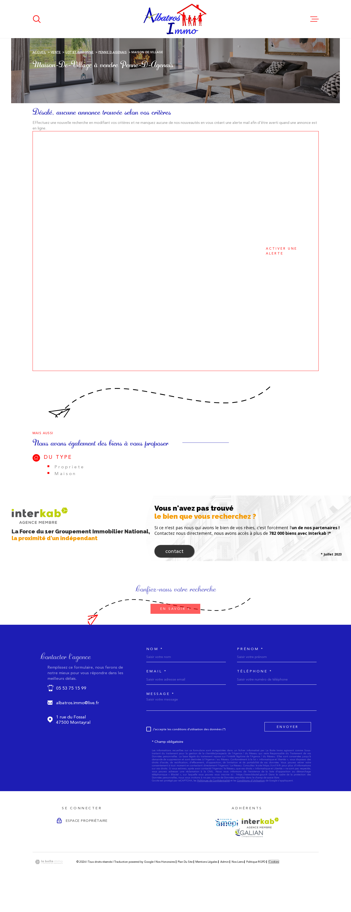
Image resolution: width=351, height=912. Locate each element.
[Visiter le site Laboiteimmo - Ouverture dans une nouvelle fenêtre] (49, 891)
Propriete (69, 496)
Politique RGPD (255, 891)
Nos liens (238, 891)
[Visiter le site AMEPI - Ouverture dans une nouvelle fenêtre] (226, 852)
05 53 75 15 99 (71, 717)
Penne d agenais (112, 81)
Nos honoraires (165, 891)
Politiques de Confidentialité (213, 809)
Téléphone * (254, 700)
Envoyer (287, 756)
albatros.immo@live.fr (77, 732)
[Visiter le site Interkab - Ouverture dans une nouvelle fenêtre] (260, 852)
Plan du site (185, 891)
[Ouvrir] (37, 19)
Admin (224, 891)
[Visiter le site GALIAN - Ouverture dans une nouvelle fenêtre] (248, 862)
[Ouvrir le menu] (314, 19)
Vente (56, 81)
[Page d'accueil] (176, 19)
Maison (65, 503)
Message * (160, 723)
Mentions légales (206, 891)
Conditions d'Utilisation (251, 809)
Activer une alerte (170, 280)
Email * (156, 700)
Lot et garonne (80, 81)
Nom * (154, 678)
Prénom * (250, 678)
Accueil (39, 81)
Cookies (274, 891)
